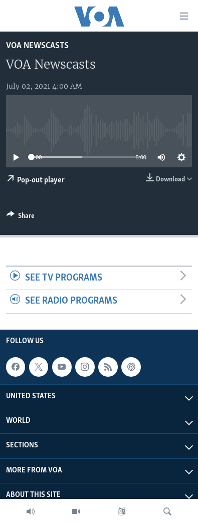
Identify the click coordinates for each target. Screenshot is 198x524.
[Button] (21, 217)
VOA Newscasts (37, 46)
